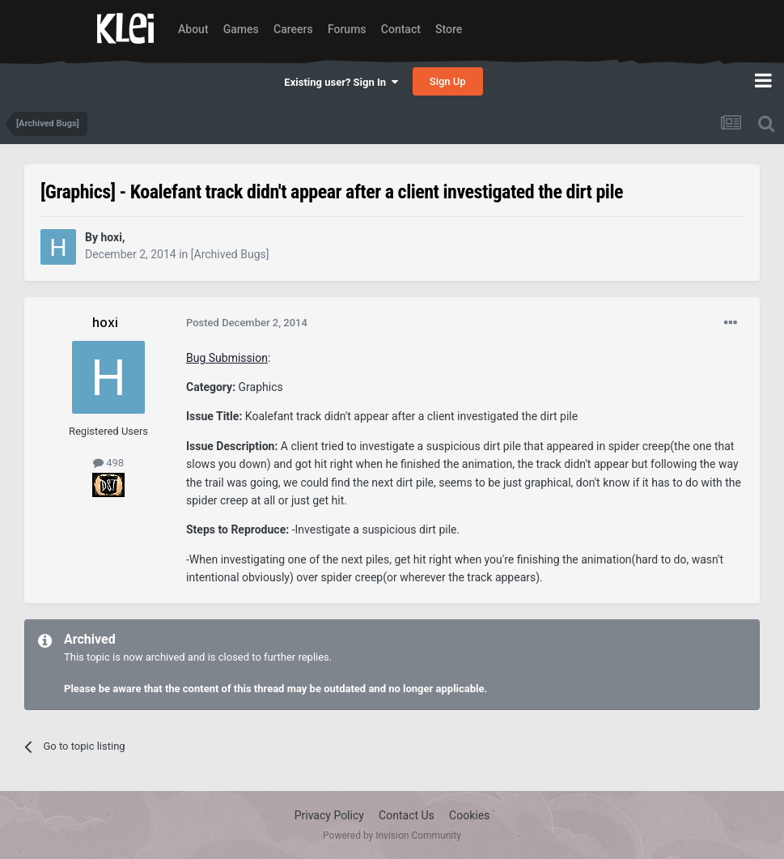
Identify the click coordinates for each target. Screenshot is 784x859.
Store (448, 29)
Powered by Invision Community (392, 835)
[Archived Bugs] (230, 254)
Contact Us (406, 815)
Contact (401, 29)
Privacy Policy (329, 815)
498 (108, 463)
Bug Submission (227, 357)
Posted (246, 323)
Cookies (469, 815)
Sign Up (448, 81)
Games (241, 29)
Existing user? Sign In (340, 82)
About (193, 29)
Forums (347, 29)
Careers (293, 29)
